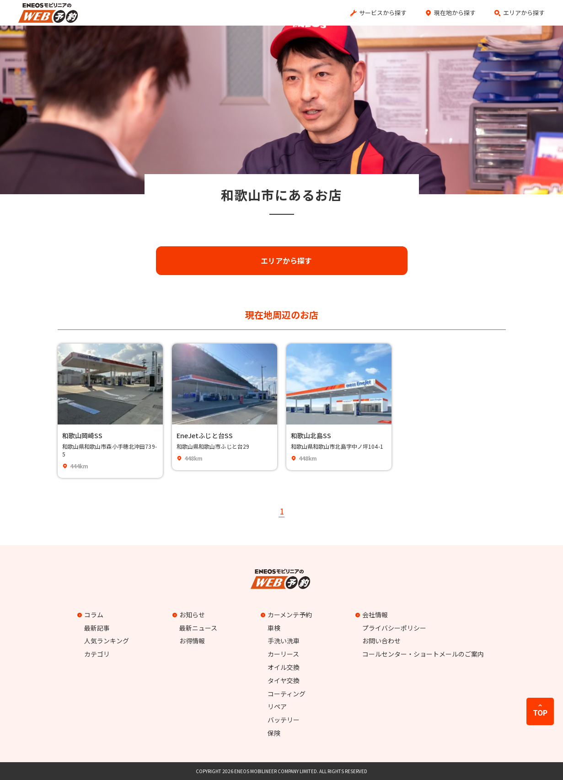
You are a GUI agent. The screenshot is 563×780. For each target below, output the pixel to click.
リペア (277, 706)
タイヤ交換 (284, 680)
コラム (91, 614)
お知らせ (190, 614)
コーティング (287, 693)
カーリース (283, 653)
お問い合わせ (381, 640)
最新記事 (97, 627)
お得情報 (192, 640)
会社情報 (373, 614)
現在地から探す (455, 12)
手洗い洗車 (284, 640)
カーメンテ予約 (287, 614)
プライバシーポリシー (394, 627)
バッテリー (284, 719)
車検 (274, 627)
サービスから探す (383, 12)
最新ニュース (198, 627)
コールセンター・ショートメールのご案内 (423, 653)
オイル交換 (284, 667)
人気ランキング (106, 640)
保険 (274, 733)
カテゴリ (97, 653)
